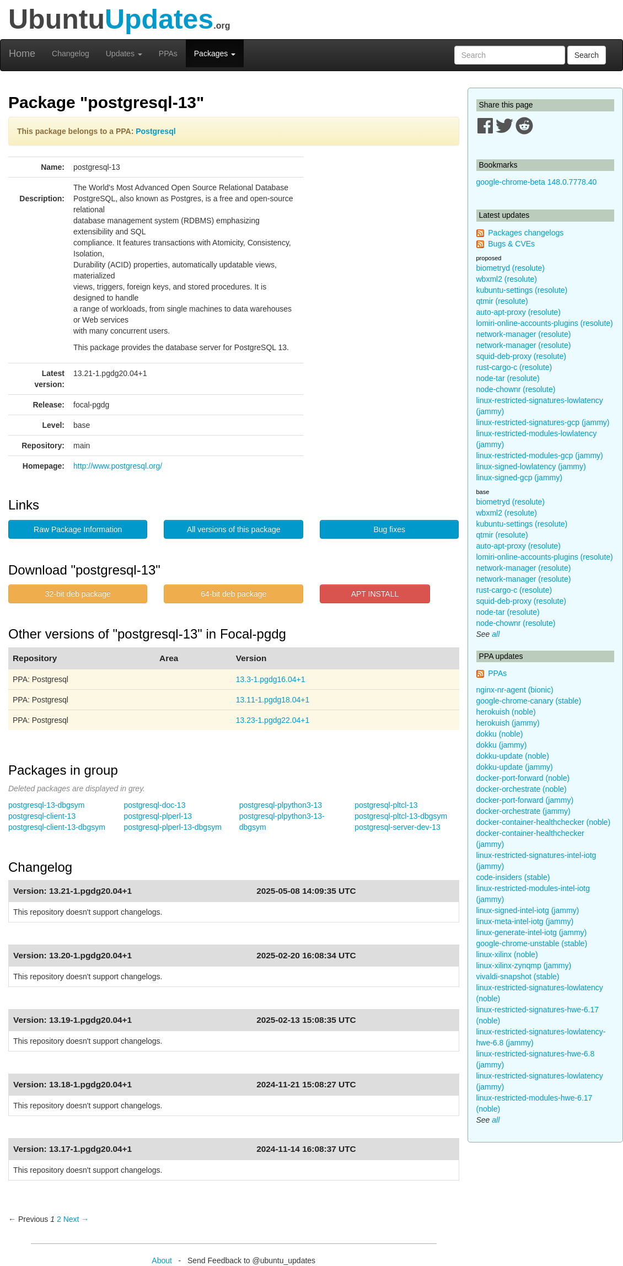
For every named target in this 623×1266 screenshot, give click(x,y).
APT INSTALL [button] (375, 593)
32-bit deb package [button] (78, 593)
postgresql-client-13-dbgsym (56, 827)
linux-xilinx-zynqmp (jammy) (524, 965)
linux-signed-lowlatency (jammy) (531, 466)
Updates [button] (124, 53)
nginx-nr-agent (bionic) (515, 689)
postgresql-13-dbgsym (46, 805)
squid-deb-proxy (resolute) (521, 356)
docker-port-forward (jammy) (525, 800)
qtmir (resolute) (502, 301)
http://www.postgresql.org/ (117, 466)
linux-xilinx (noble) (507, 954)
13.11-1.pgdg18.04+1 (273, 699)
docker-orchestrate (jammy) (523, 811)
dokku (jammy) (501, 745)
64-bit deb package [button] (233, 593)
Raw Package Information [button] (78, 529)
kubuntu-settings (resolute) (522, 290)
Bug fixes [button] (389, 529)
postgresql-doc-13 (154, 805)
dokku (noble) (499, 733)
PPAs (168, 53)
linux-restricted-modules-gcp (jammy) (539, 455)
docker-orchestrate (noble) (521, 789)
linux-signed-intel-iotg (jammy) (527, 910)
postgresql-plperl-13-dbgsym (172, 827)
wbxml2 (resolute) (506, 279)
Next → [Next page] (76, 1219)
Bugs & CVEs (511, 243)
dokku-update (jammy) (514, 767)
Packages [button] (214, 53)
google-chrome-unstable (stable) (532, 943)
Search (586, 55)
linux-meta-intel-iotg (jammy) (525, 921)
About (162, 1260)
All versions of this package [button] (234, 529)
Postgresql (155, 131)
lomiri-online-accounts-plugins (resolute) (544, 323)
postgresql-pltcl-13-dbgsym (401, 816)
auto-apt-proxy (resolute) (518, 312)
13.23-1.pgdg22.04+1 (273, 720)
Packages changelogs (525, 232)
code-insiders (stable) (513, 877)
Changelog (70, 53)
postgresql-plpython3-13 (280, 805)
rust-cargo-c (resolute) (514, 367)
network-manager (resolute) (523, 334)
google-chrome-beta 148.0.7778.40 (536, 182)
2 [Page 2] (59, 1219)
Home (22, 53)
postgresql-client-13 (42, 816)
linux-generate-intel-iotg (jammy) (531, 932)
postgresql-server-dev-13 (398, 827)
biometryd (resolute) (510, 268)
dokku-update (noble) (512, 756)
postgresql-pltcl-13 (386, 805)
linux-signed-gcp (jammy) (519, 477)
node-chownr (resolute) (516, 389)
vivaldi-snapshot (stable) (518, 976)
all (496, 634)
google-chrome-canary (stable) (529, 700)
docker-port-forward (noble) (523, 778)
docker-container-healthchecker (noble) (543, 822)
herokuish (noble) (506, 711)
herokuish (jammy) (508, 722)
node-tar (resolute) (508, 378)
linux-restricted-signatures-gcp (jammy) (543, 422)
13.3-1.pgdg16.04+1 (270, 679)
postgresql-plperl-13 (157, 816)
